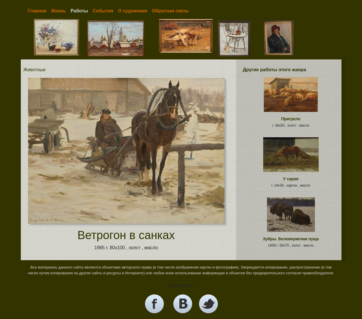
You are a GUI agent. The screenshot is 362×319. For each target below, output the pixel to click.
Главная (37, 10)
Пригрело (290, 119)
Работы (79, 10)
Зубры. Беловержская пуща (291, 239)
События (102, 10)
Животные (34, 69)
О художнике (132, 10)
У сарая (290, 179)
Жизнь (58, 10)
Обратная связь (170, 10)
